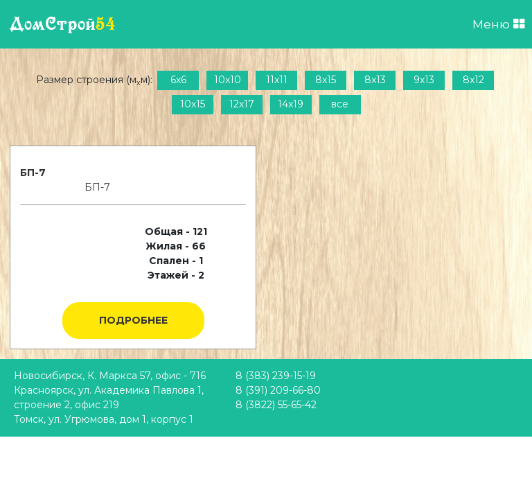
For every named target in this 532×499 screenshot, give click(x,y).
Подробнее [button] (133, 320)
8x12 (473, 79)
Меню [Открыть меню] (498, 24)
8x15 (325, 79)
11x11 (276, 79)
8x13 (375, 79)
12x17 (241, 104)
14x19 (290, 104)
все (339, 104)
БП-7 (33, 172)
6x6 (178, 79)
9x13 (424, 79)
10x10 (227, 79)
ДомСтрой (63, 24)
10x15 (192, 104)
